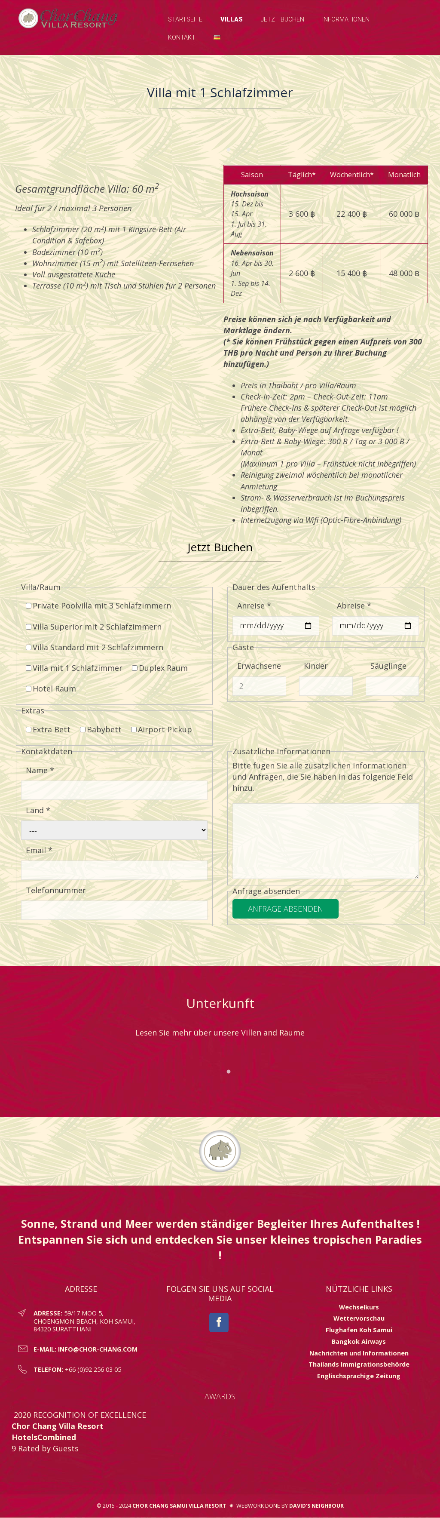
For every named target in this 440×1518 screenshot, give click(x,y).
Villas (231, 19)
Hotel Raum (51, 689)
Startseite (185, 19)
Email (39, 850)
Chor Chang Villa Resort (58, 1426)
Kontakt (182, 37)
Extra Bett (48, 730)
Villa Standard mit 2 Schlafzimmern (94, 647)
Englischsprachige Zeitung (358, 1376)
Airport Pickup (161, 730)
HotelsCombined (44, 1437)
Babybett (101, 730)
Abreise (354, 606)
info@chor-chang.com (98, 1350)
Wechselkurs (359, 1307)
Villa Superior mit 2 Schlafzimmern (94, 626)
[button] (216, 37)
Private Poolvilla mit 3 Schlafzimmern (98, 606)
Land (38, 810)
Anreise (254, 606)
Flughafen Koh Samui (359, 1330)
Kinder (316, 666)
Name (40, 770)
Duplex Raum (160, 668)
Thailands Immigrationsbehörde (359, 1365)
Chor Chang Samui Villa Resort (179, 1505)
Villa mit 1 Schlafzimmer (74, 668)
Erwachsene (259, 666)
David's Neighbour (316, 1505)
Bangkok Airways (359, 1342)
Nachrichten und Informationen (359, 1353)
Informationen (346, 19)
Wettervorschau (359, 1319)
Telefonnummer (56, 890)
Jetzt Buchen (282, 19)
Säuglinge (388, 666)
